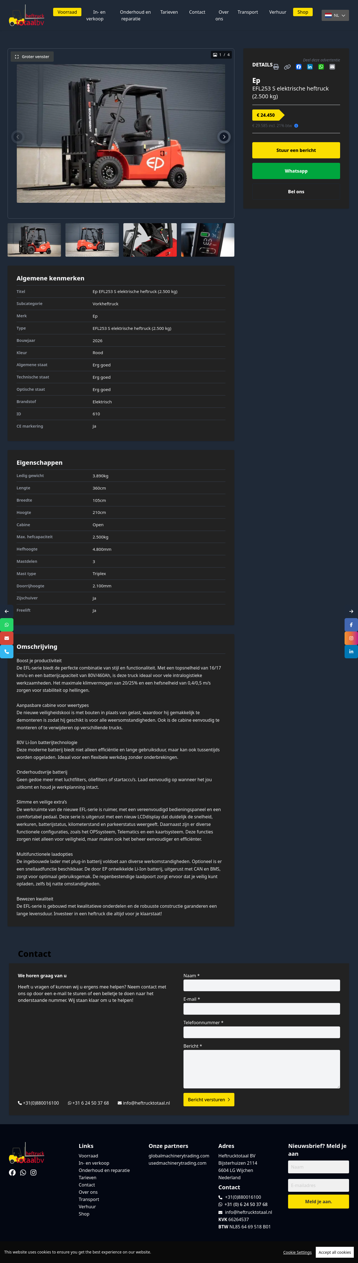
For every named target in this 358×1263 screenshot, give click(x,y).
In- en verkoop (96, 15)
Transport (248, 12)
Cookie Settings (297, 1252)
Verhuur (277, 12)
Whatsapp (296, 171)
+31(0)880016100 (41, 1103)
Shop (303, 12)
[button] (18, 137)
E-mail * (261, 1005)
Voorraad (67, 12)
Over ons (222, 15)
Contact (197, 12)
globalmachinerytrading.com (179, 1156)
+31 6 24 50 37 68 (90, 1103)
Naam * (261, 982)
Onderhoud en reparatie (135, 15)
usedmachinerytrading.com (177, 1163)
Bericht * (261, 1065)
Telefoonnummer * (261, 1028)
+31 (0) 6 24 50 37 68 (243, 1204)
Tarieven (169, 12)
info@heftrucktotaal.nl (146, 1103)
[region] (179, 1252)
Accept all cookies (335, 1252)
